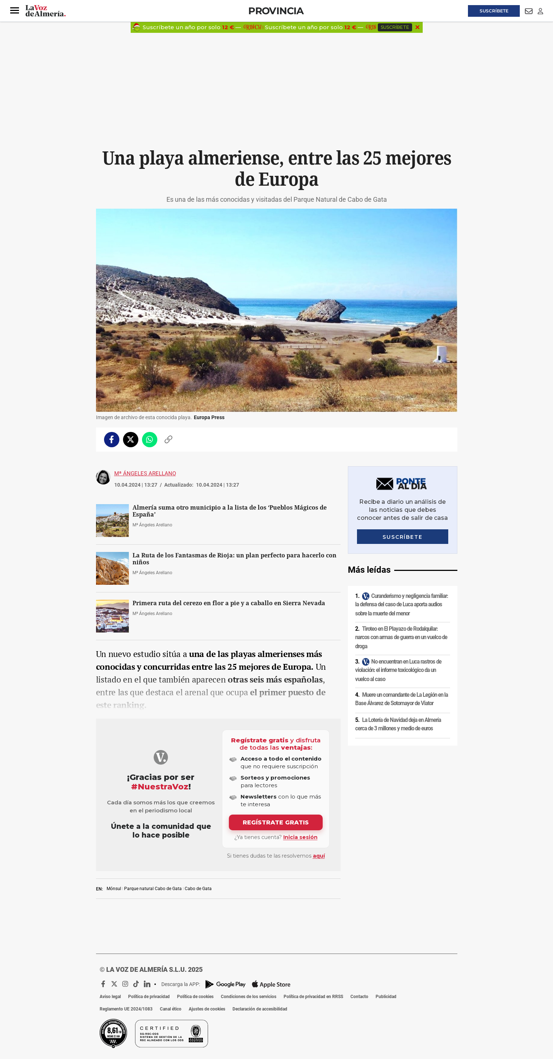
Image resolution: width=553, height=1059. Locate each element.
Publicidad (386, 996)
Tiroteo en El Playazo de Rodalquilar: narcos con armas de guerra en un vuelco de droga (401, 637)
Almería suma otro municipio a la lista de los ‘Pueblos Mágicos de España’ (230, 511)
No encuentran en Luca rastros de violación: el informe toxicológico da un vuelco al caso (398, 670)
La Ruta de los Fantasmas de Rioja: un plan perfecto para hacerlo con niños (235, 559)
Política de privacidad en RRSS (313, 996)
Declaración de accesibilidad (260, 1009)
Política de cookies (195, 996)
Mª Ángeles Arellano (145, 473)
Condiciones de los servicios (248, 996)
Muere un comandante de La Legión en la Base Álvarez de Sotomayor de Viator (401, 699)
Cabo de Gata (198, 888)
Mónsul (114, 888)
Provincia (276, 11)
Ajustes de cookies (207, 1009)
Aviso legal (110, 996)
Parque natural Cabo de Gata (153, 888)
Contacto (359, 996)
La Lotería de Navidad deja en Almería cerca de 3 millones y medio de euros (398, 724)
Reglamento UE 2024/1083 (126, 1009)
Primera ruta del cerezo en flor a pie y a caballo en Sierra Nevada (229, 603)
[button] (14, 10)
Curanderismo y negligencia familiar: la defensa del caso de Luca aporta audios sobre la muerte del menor (401, 604)
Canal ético (170, 1009)
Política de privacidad (149, 996)
